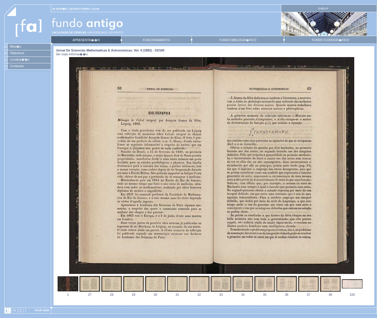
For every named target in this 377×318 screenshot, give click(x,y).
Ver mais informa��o (72, 54)
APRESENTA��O (86, 40)
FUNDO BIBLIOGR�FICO (237, 40)
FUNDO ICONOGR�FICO (330, 40)
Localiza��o (20, 59)
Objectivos (17, 53)
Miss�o (15, 46)
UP (324, 8)
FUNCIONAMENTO (156, 40)
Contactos (17, 66)
